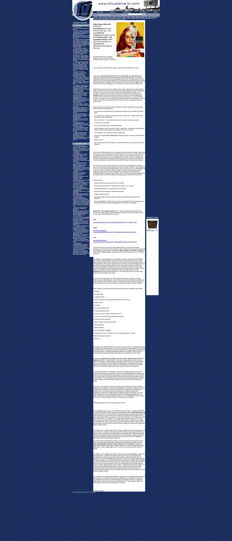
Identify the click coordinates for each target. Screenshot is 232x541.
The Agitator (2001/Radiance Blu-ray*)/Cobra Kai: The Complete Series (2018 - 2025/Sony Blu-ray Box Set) (81, 227)
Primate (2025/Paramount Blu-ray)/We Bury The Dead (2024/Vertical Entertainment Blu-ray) (80, 129)
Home (100, 17)
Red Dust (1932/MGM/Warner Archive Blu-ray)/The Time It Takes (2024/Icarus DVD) (80, 154)
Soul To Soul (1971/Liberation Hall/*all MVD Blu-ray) (81, 28)
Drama (133, 17)
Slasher (115, 17)
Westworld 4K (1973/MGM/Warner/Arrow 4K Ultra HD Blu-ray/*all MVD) (81, 244)
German (138, 17)
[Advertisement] (152, 264)
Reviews (105, 17)
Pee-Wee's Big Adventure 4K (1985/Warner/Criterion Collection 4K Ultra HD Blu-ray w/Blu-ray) (81, 159)
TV (146, 17)
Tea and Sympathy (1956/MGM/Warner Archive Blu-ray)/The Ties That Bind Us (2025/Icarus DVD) (81, 124)
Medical (143, 17)
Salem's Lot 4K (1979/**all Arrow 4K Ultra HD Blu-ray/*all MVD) (81, 241)
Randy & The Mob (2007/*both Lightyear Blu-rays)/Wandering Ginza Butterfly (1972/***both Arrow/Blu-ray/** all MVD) (80, 74)
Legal (149, 17)
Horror (110, 17)
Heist (129, 17)
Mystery (124, 17)
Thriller (119, 17)
